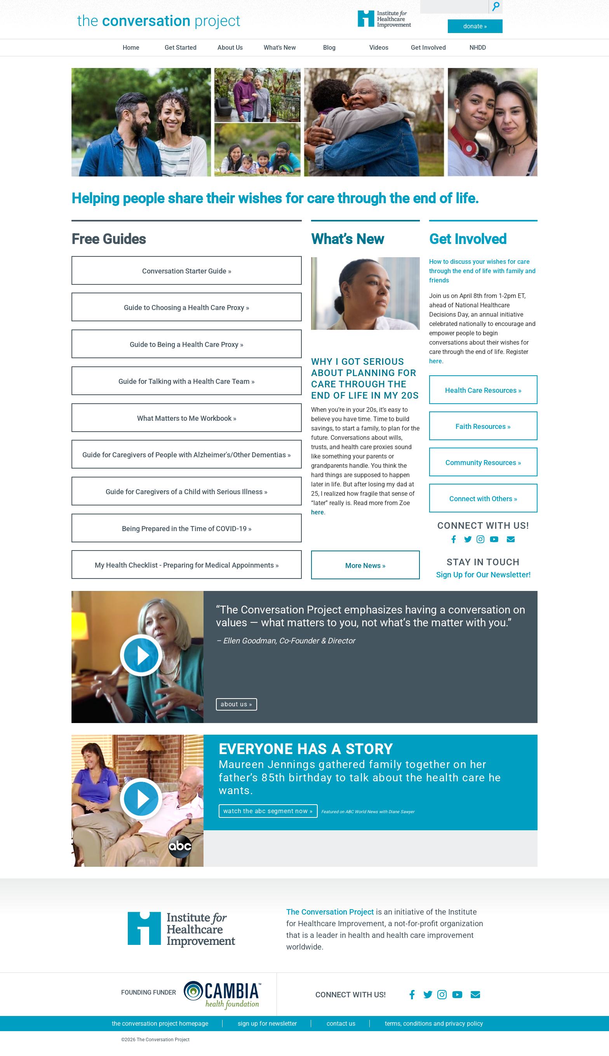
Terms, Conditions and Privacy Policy (434, 1023)
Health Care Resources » (483, 390)
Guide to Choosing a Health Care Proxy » (186, 307)
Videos (378, 47)
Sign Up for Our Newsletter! (483, 574)
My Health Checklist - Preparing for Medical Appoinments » (187, 565)
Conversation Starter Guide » (186, 271)
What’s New (280, 47)
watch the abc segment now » (268, 811)
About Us (230, 47)
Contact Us (341, 1023)
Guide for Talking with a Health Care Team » (186, 381)
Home (131, 47)
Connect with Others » (483, 499)
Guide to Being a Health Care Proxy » (187, 344)
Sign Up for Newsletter (267, 1023)
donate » (475, 26)
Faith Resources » (483, 426)
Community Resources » (483, 462)
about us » (236, 704)
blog (329, 47)
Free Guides (108, 239)
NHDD (478, 47)
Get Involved (428, 47)
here (317, 512)
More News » (365, 565)
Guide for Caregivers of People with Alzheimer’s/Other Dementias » (186, 455)
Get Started (181, 47)
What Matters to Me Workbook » (187, 418)
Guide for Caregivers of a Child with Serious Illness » (187, 492)
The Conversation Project (158, 19)
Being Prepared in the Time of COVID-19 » (187, 529)
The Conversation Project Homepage (160, 1023)
